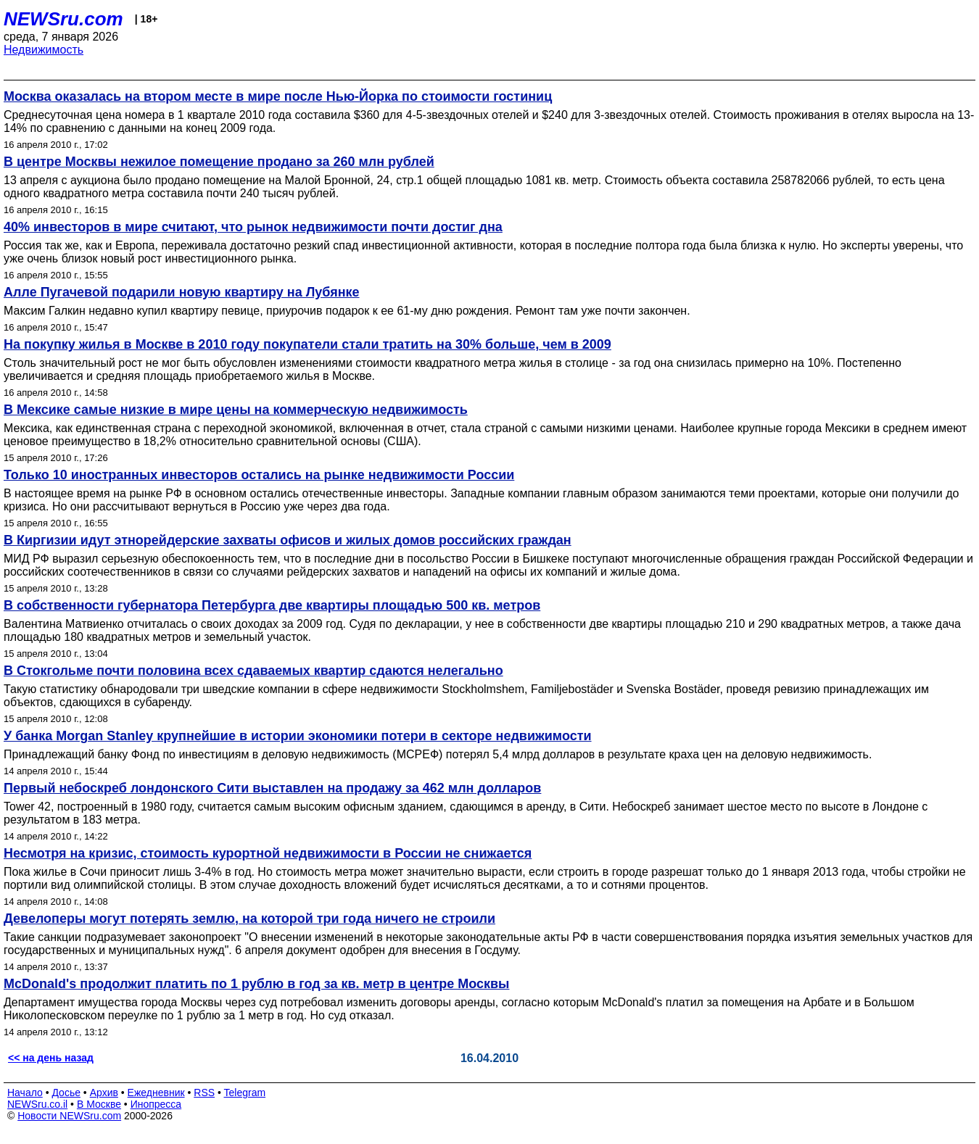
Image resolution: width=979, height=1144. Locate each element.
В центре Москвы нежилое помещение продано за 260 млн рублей (219, 161)
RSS (204, 1092)
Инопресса (156, 1104)
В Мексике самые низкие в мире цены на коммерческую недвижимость (236, 409)
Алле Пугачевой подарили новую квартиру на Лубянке (182, 292)
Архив (104, 1092)
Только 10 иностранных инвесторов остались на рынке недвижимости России (259, 475)
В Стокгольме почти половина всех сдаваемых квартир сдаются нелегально (253, 670)
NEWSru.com (63, 19)
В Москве (99, 1104)
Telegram (245, 1092)
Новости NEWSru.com (69, 1116)
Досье (65, 1092)
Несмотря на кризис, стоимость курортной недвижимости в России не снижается (268, 853)
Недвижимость (43, 49)
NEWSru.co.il (37, 1104)
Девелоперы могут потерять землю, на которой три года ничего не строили (249, 918)
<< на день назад (51, 1058)
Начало (25, 1092)
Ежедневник (156, 1092)
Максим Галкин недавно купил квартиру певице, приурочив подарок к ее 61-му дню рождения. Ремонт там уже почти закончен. (347, 310)
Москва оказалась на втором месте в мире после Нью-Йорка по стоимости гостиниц (278, 96)
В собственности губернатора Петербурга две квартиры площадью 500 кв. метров (272, 605)
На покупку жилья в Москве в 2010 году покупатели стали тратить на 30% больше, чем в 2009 (307, 344)
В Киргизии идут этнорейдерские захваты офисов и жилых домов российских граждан (287, 540)
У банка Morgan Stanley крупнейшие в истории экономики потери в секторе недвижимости (298, 736)
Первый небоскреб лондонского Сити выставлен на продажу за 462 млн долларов (272, 788)
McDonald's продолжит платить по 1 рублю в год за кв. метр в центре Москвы (256, 984)
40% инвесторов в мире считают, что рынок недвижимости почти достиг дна (253, 227)
